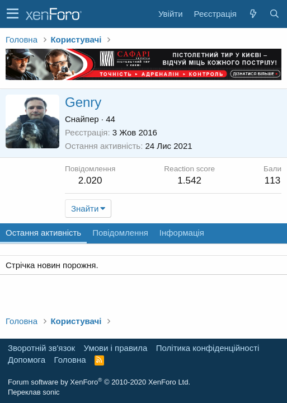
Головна (70, 359)
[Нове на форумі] (253, 13)
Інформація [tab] (181, 232)
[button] (12, 14)
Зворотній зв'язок (41, 348)
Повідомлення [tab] (120, 232)
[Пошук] (274, 13)
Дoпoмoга (26, 359)
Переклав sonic (34, 392)
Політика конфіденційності (208, 348)
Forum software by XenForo (99, 382)
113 (272, 180)
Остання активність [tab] (43, 232)
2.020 (90, 180)
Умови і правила (116, 348)
